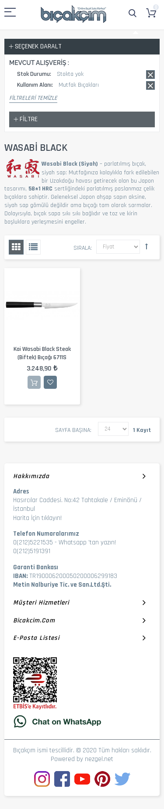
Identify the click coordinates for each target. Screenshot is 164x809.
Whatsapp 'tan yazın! (87, 542)
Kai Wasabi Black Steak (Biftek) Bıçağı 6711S (42, 353)
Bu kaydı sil (150, 74)
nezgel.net (99, 759)
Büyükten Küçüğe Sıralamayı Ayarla (146, 246)
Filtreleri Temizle (33, 98)
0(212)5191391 (31, 551)
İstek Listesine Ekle (50, 382)
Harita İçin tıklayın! (37, 518)
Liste (33, 247)
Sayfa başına (72, 430)
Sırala (82, 248)
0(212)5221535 (33, 542)
